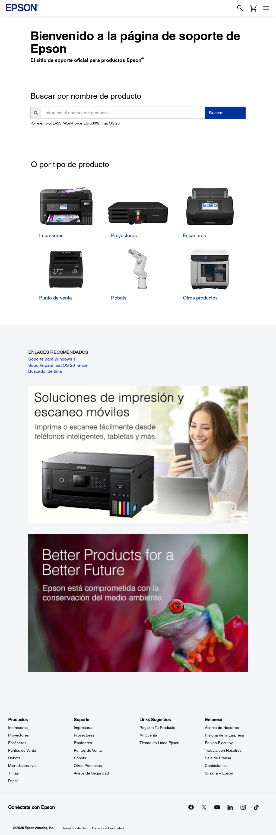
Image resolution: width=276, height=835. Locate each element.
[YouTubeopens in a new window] (217, 807)
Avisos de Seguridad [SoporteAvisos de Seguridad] (91, 773)
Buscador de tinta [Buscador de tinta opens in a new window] (45, 371)
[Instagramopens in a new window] (243, 807)
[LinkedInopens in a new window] (230, 807)
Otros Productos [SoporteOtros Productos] (88, 765)
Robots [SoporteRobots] (80, 758)
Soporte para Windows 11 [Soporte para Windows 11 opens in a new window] (53, 359)
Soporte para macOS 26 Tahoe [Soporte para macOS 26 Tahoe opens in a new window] (58, 365)
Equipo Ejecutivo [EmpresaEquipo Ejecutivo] (219, 743)
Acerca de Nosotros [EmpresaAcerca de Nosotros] (222, 727)
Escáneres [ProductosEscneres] (17, 743)
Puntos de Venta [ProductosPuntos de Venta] (22, 750)
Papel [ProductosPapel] (13, 781)
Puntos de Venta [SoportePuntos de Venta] (88, 750)
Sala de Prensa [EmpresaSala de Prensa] (218, 758)
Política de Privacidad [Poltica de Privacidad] (108, 828)
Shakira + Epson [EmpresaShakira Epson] (219, 773)
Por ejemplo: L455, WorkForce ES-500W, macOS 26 (75, 123)
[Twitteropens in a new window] (204, 807)
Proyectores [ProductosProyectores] (18, 735)
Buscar (216, 112)
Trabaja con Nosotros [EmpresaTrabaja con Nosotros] (223, 750)
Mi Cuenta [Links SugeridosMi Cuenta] (148, 735)
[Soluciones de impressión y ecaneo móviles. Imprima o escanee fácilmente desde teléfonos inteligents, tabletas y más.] (138, 454)
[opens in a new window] (256, 807)
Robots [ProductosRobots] (14, 758)
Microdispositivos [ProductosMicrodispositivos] (22, 765)
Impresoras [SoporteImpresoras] (83, 727)
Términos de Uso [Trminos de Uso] (75, 828)
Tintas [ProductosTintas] (13, 773)
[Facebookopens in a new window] (191, 807)
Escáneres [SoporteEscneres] (83, 743)
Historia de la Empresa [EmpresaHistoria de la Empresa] (224, 735)
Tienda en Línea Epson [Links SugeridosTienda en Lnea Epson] (159, 743)
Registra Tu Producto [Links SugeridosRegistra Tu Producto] (157, 727)
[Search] (240, 8)
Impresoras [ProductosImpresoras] (18, 727)
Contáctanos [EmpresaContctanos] (216, 765)
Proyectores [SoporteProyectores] (84, 735)
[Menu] (266, 8)
